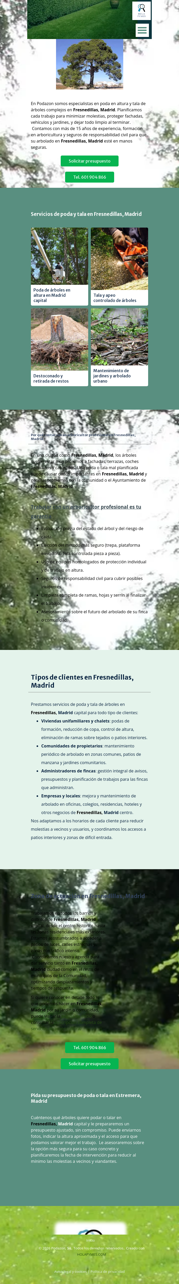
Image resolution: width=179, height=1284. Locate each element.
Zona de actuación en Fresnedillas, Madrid (88, 896)
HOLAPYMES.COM (91, 1254)
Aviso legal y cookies (70, 1271)
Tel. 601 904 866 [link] (89, 177)
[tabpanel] (89, 97)
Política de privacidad (108, 1271)
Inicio (90, 1240)
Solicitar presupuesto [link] (90, 161)
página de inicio (76, 1016)
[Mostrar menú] (142, 30)
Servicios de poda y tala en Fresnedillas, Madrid (86, 214)
